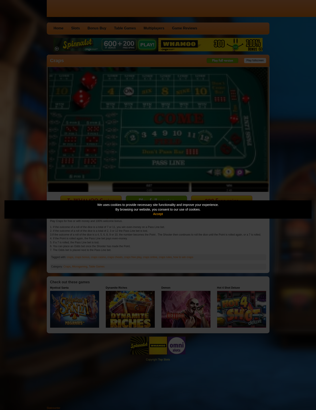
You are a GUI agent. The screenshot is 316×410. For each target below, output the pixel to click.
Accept (158, 214)
